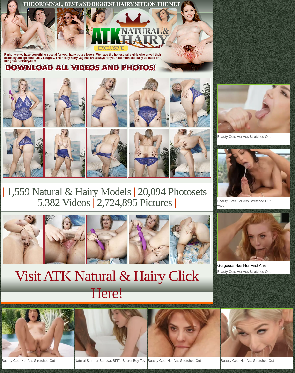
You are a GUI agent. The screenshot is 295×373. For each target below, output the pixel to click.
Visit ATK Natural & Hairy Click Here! (107, 284)
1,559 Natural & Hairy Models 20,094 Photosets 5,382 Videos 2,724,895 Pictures (107, 197)
